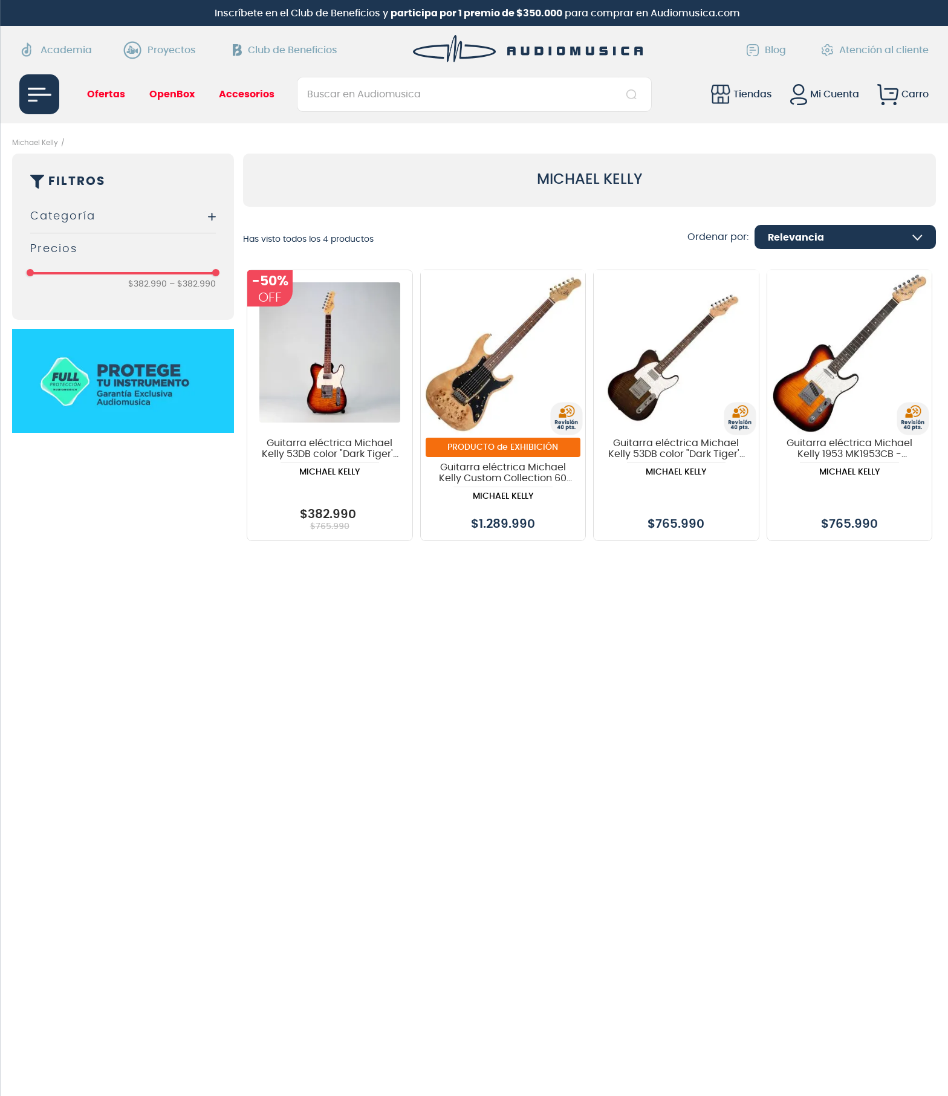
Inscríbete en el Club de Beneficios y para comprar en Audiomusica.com (477, 13)
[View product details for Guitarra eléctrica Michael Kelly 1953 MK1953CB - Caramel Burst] (850, 405)
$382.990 (147, 284)
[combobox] (474, 94)
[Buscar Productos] (633, 94)
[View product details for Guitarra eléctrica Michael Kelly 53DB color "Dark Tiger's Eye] (676, 405)
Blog (766, 50)
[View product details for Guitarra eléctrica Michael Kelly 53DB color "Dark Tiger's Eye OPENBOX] (330, 405)
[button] (123, 216)
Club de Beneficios (285, 50)
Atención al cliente (875, 50)
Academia (55, 50)
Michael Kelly (35, 142)
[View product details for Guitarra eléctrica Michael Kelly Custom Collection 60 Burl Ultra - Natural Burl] (503, 405)
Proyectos (162, 50)
